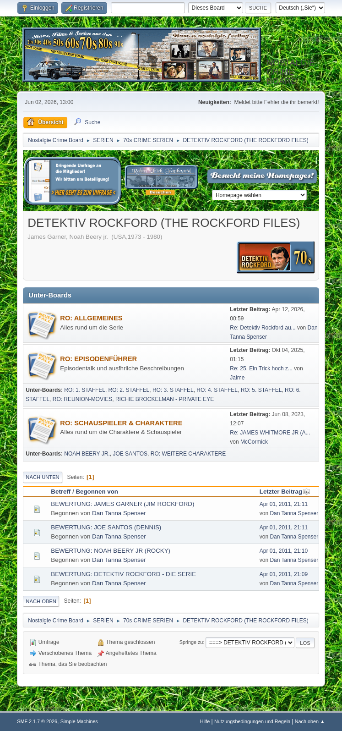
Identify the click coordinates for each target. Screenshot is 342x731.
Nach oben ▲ (310, 721)
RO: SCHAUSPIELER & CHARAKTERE (121, 423)
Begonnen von (97, 491)
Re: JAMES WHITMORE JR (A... (270, 432)
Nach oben (41, 601)
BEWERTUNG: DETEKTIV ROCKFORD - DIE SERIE (123, 574)
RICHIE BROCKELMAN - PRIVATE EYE (164, 399)
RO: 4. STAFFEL (217, 390)
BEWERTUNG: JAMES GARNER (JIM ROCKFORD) (122, 503)
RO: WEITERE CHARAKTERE (188, 454)
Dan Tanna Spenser (119, 513)
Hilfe (205, 721)
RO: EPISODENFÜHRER (98, 359)
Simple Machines (79, 721)
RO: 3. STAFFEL (173, 390)
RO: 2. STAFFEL (129, 390)
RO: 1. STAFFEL (84, 390)
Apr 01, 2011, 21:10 (284, 551)
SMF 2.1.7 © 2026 (37, 721)
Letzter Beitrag (285, 491)
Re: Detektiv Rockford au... (262, 327)
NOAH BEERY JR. (86, 454)
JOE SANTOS (130, 454)
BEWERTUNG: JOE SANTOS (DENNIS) (106, 527)
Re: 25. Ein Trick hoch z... (261, 368)
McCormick (254, 442)
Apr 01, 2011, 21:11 (284, 504)
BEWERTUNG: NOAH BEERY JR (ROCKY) (110, 550)
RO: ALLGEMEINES (91, 318)
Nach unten (42, 477)
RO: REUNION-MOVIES (83, 399)
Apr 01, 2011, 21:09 (284, 574)
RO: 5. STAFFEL (261, 390)
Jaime (237, 377)
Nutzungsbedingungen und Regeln (252, 721)
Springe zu (191, 642)
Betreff (61, 491)
